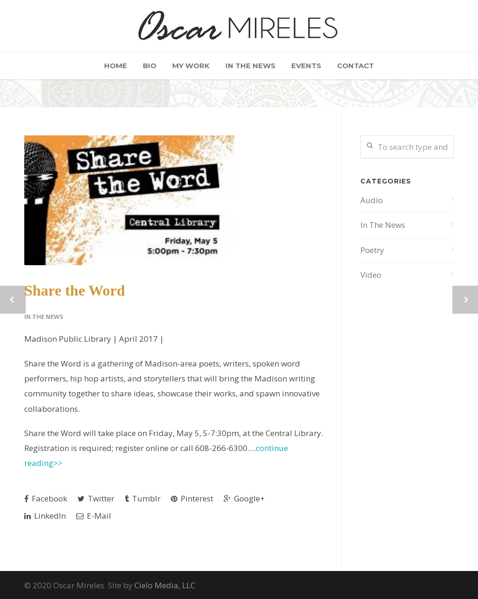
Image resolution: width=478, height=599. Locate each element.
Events (306, 65)
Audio (371, 200)
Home (115, 65)
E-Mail (93, 515)
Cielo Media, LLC (164, 585)
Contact (355, 65)
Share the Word (74, 290)
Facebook (45, 498)
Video (370, 274)
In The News (250, 65)
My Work (191, 65)
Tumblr (143, 498)
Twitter (95, 498)
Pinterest (192, 498)
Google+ (244, 498)
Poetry (372, 250)
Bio (149, 65)
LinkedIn (45, 515)
